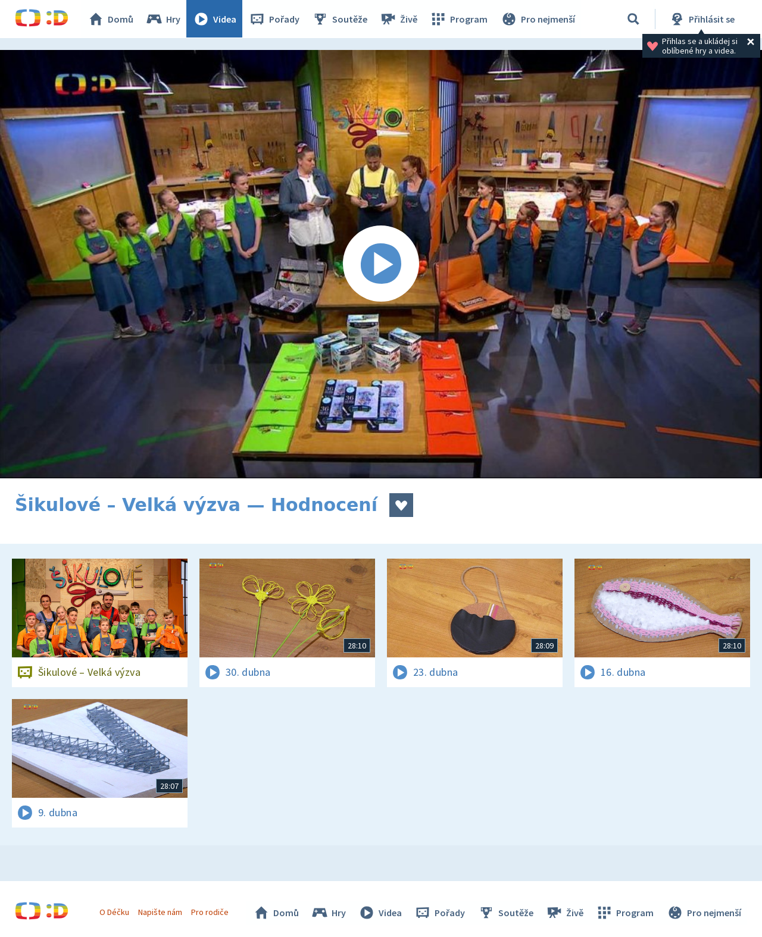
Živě (399, 19)
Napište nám (160, 912)
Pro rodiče (210, 912)
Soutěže (340, 19)
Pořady (274, 19)
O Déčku (114, 912)
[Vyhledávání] (633, 19)
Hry (163, 19)
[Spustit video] (381, 264)
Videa (215, 19)
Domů (111, 19)
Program (459, 19)
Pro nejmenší (537, 19)
